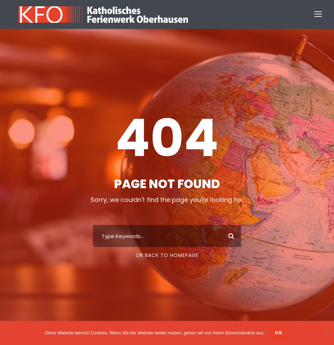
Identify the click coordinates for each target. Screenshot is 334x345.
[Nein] (325, 333)
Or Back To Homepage (167, 255)
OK (278, 333)
